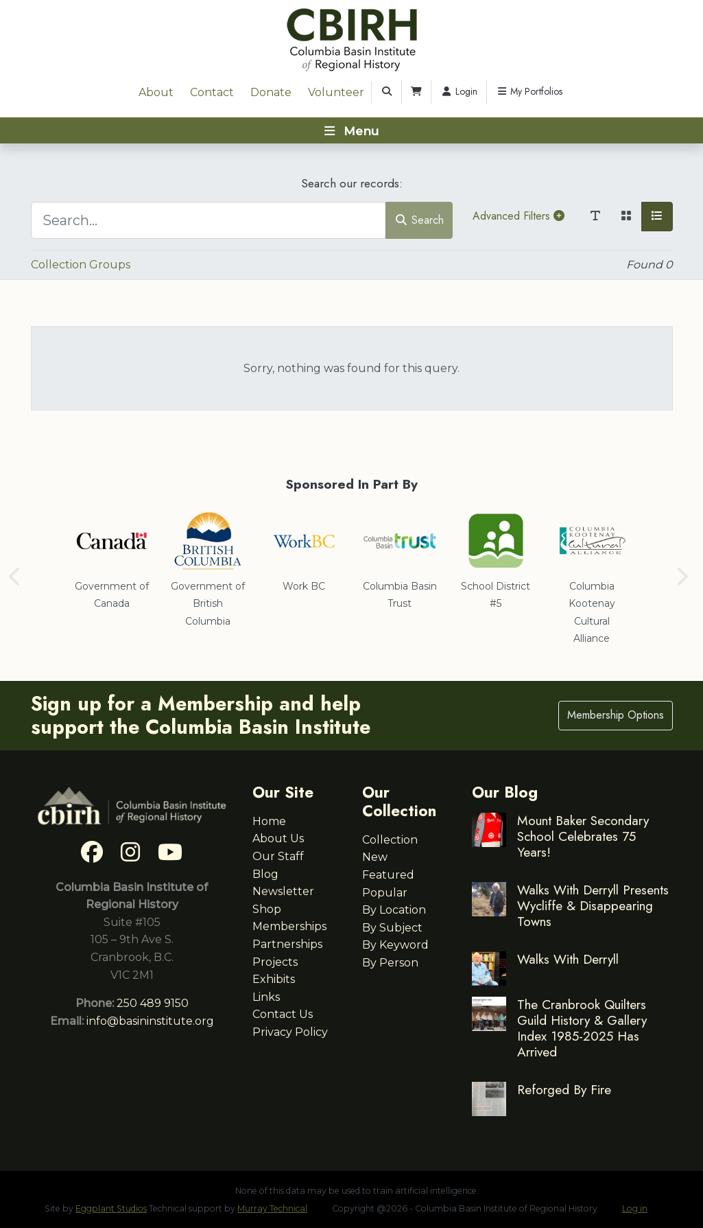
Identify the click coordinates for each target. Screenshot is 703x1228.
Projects (275, 962)
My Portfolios (529, 91)
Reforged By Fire (564, 1089)
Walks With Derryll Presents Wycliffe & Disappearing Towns (593, 905)
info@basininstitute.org (150, 1021)
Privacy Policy (290, 1032)
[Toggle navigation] (351, 130)
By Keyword (395, 944)
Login (458, 91)
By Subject (392, 927)
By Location (394, 909)
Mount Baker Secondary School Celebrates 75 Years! (583, 836)
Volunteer (336, 92)
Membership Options (615, 715)
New (375, 857)
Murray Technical (272, 1208)
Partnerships (287, 944)
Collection (390, 839)
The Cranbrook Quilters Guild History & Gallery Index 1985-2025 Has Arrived (582, 1028)
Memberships (289, 926)
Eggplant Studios (111, 1208)
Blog (265, 874)
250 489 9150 (153, 1003)
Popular (384, 892)
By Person (390, 962)
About (156, 92)
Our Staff (278, 856)
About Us (278, 838)
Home (269, 821)
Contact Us (282, 1014)
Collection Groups (80, 264)
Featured (388, 874)
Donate (270, 92)
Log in (634, 1208)
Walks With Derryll (568, 959)
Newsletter (283, 891)
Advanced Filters (518, 216)
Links (266, 997)
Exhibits (273, 979)
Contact (212, 92)
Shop (266, 909)
